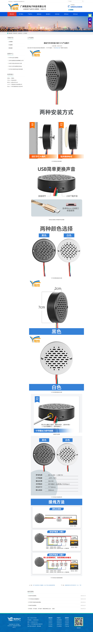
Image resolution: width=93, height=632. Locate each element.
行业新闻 (10, 44)
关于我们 (21, 14)
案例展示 (48, 14)
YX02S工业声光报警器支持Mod (15, 66)
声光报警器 (59, 626)
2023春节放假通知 (32, 595)
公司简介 (50, 620)
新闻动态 (39, 14)
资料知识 (66, 14)
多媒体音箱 (59, 624)
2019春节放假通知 (32, 605)
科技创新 (10, 48)
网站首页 (12, 14)
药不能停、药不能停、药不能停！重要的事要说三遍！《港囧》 (41, 608)
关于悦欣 (50, 624)
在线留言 (67, 624)
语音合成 (75, 14)
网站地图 (39, 626)
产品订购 (67, 626)
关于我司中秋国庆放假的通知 (34, 602)
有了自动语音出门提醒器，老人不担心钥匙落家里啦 (44, 585)
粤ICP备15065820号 (32, 626)
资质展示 (50, 622)
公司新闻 (25, 33)
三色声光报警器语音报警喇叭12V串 (16, 60)
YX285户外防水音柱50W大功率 (15, 63)
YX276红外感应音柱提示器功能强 (15, 69)
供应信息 (57, 14)
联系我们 (50, 626)
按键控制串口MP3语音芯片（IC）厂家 (73, 585)
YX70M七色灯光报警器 (13, 57)
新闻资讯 (67, 617)
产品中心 (30, 14)
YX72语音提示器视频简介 (33, 599)
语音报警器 (59, 620)
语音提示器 (57, 47)
